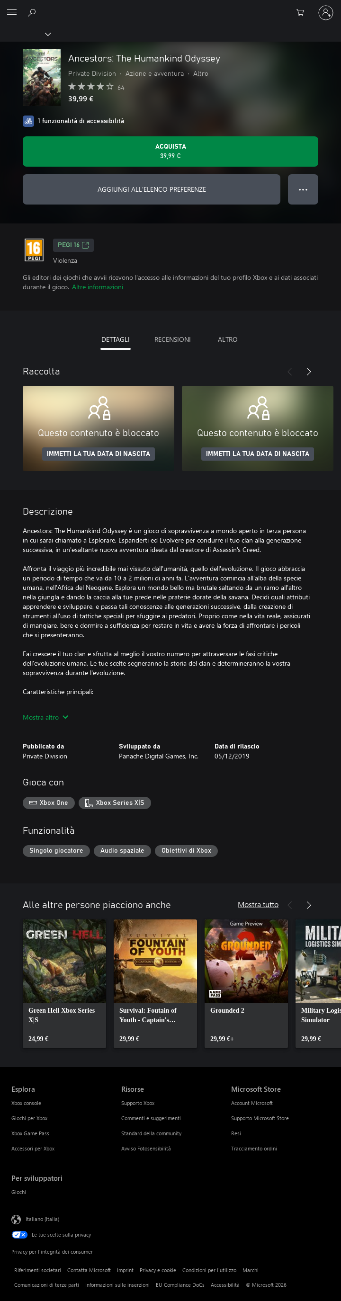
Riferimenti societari (37, 1270)
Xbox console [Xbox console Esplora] (26, 1103)
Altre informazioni (97, 286)
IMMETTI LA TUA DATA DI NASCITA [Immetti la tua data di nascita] (98, 454)
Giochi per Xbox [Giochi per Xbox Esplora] (29, 1118)
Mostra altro (45, 717)
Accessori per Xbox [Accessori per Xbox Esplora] (32, 1148)
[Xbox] (25, 34)
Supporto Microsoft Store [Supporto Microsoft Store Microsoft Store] (260, 1118)
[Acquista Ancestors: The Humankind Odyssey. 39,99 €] (170, 151)
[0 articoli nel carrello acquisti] (303, 12)
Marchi (250, 1270)
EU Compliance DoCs (180, 1285)
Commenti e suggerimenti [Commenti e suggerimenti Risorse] (151, 1118)
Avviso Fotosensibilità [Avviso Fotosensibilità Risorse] (146, 1148)
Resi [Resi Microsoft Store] (236, 1133)
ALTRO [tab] (228, 339)
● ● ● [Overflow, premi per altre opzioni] (303, 189)
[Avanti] (308, 371)
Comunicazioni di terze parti (46, 1285)
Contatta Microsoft (89, 1270)
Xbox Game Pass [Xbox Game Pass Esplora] (30, 1133)
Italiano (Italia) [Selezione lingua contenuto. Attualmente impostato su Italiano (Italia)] (42, 1219)
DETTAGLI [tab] (115, 339)
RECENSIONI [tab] (172, 339)
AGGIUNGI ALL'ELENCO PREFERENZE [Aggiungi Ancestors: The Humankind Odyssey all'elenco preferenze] (152, 189)
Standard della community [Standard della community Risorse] (151, 1133)
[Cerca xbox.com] (33, 12)
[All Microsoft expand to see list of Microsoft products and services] (11, 12)
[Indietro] (289, 371)
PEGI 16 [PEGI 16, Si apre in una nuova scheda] (73, 245)
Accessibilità (225, 1285)
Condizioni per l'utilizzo (209, 1270)
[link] (64, 983)
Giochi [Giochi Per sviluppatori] (18, 1192)
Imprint (125, 1270)
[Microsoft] (170, 7)
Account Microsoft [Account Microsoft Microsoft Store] (252, 1103)
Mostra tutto (258, 904)
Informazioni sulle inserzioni (117, 1285)
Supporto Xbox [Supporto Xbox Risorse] (137, 1103)
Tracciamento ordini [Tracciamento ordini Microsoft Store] (254, 1148)
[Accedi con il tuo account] (325, 12)
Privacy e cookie (158, 1270)
